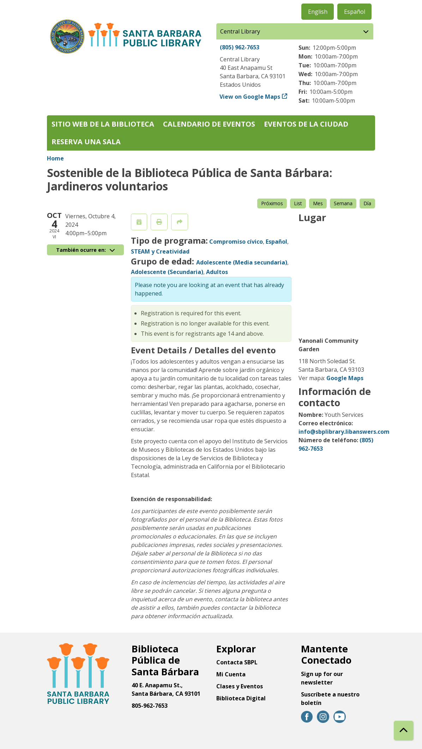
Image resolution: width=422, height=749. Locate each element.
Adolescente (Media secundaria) (241, 262)
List (298, 203)
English (317, 12)
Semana (343, 203)
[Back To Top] (403, 730)
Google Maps (344, 378)
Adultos (217, 272)
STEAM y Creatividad (160, 251)
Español (354, 12)
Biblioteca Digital (241, 698)
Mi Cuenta (231, 674)
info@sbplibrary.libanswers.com (344, 432)
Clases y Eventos (239, 686)
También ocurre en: (85, 249)
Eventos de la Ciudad (306, 124)
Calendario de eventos (209, 124)
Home (55, 158)
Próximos (272, 203)
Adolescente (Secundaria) (167, 272)
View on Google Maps (250, 97)
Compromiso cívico (236, 241)
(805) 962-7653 (239, 47)
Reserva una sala (86, 141)
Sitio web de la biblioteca (103, 124)
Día (367, 203)
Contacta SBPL (237, 662)
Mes (318, 203)
